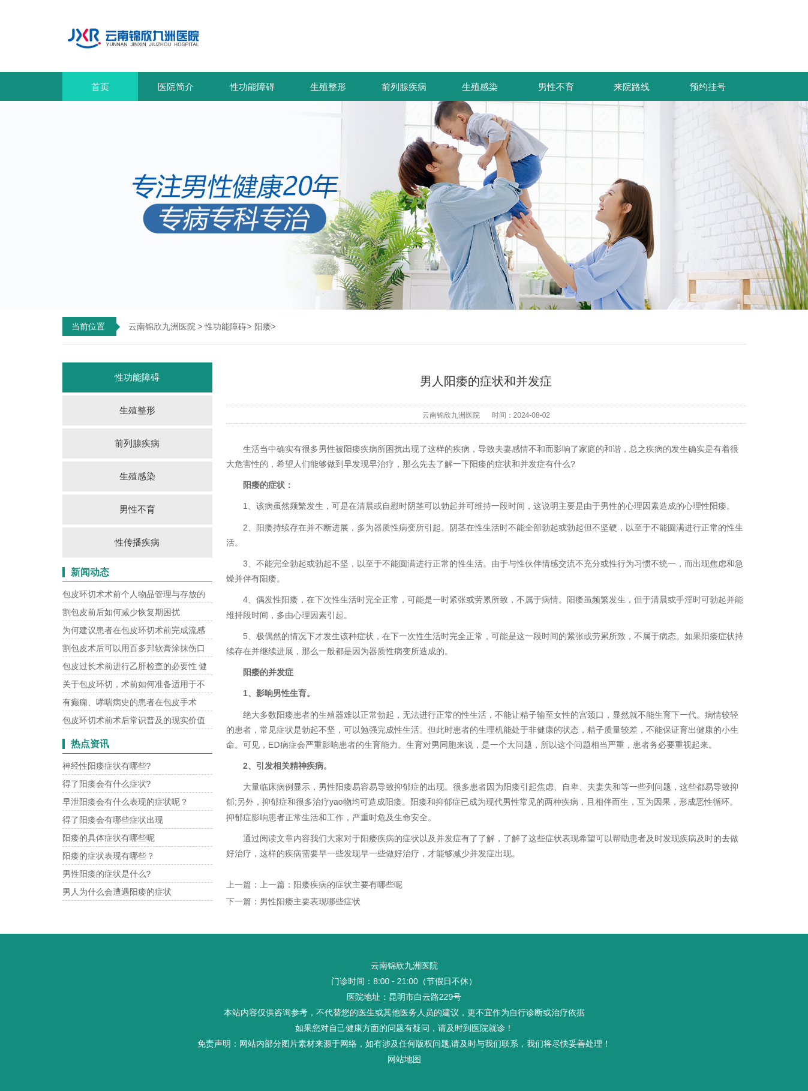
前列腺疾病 (404, 87)
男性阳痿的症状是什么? (106, 874)
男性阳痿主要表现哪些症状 (310, 901)
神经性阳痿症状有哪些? (106, 766)
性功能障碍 (252, 87)
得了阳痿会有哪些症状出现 (112, 820)
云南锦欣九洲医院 (162, 326)
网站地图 (404, 1059)
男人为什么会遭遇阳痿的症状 (117, 892)
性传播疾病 (137, 542)
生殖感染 (480, 87)
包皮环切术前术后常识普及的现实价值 (133, 720)
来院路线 (632, 87)
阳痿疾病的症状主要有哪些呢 (348, 884)
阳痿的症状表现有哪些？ (108, 856)
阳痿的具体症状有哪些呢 (108, 838)
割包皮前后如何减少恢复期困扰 (121, 612)
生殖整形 (328, 87)
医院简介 (176, 87)
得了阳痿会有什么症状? (106, 784)
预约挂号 (708, 87)
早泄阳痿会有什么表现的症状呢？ (125, 802)
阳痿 (262, 326)
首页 (100, 87)
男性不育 (556, 87)
